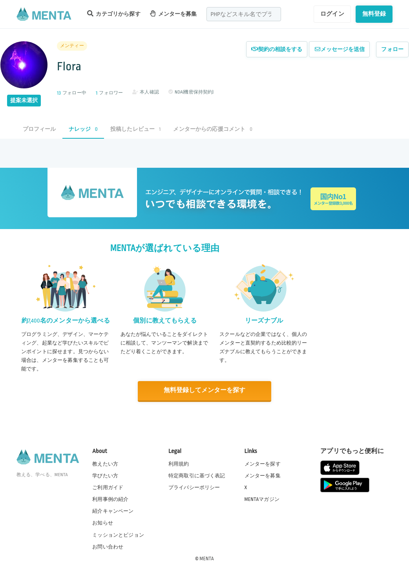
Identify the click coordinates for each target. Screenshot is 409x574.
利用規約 (178, 463)
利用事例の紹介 (110, 499)
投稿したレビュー (135, 129)
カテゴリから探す (114, 13)
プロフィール (39, 129)
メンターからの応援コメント (212, 129)
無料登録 (374, 14)
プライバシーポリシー (194, 487)
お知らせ (102, 522)
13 (59, 93)
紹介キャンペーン (112, 510)
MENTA (206, 558)
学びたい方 (105, 475)
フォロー (392, 49)
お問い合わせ (107, 546)
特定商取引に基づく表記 (196, 475)
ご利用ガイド (107, 487)
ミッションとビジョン (118, 534)
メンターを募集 (173, 13)
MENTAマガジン (262, 499)
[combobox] (243, 14)
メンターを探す (263, 463)
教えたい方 (105, 463)
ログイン (332, 14)
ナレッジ (83, 129)
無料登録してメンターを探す (204, 390)
